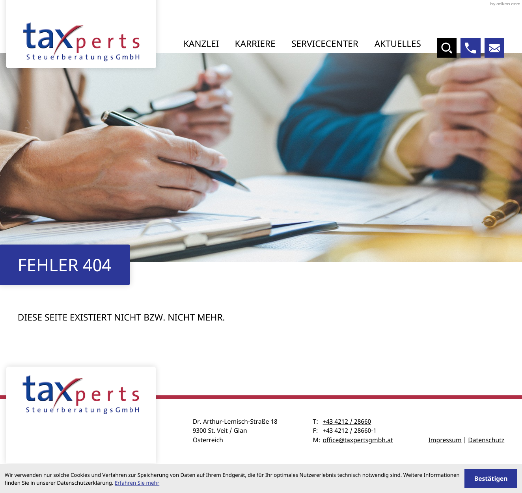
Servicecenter (324, 43)
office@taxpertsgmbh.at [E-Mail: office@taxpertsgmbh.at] (358, 440)
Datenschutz (486, 440)
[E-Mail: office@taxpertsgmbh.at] (495, 48)
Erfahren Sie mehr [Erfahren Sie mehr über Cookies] (137, 482)
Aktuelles (398, 43)
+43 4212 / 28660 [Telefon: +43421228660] (347, 422)
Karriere (255, 43)
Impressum (445, 440)
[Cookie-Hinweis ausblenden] (490, 478)
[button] (470, 48)
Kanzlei (201, 43)
